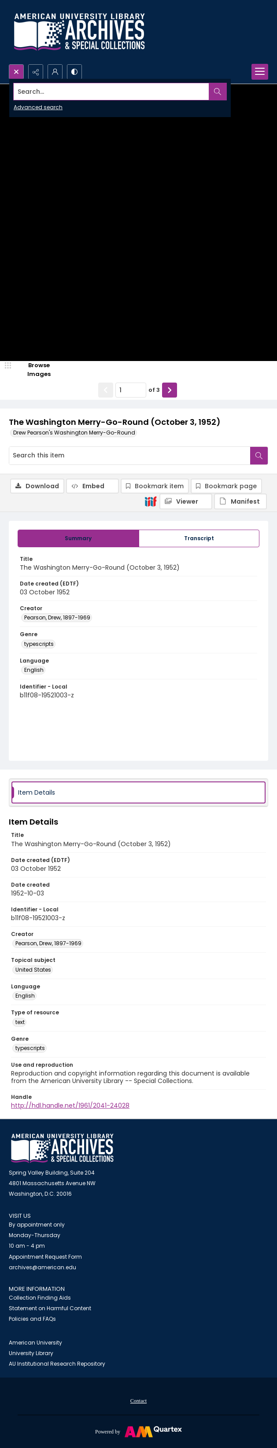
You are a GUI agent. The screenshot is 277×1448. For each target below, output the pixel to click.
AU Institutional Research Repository (57, 1363)
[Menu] (259, 72)
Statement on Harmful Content (50, 1308)
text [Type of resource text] (20, 1022)
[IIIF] (151, 501)
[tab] (78, 538)
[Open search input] (16, 72)
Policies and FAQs (32, 1319)
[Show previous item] (105, 390)
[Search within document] (259, 455)
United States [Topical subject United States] (33, 969)
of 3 (154, 390)
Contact (138, 1401)
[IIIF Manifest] (240, 501)
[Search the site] (111, 91)
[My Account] (55, 72)
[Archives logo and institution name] (79, 32)
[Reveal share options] (36, 72)
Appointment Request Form (45, 1256)
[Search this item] (129, 455)
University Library (31, 1353)
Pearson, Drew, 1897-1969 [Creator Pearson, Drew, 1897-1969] (57, 617)
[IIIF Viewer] (185, 501)
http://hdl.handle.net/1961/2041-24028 (70, 1105)
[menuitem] (138, 1400)
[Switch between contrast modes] (74, 72)
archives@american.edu (42, 1267)
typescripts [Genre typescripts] (39, 644)
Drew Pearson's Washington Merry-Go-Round (74, 432)
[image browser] (33, 369)
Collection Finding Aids (40, 1297)
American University (35, 1342)
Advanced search (38, 107)
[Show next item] (169, 390)
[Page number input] (130, 390)
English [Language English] (34, 670)
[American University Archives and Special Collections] (62, 1148)
